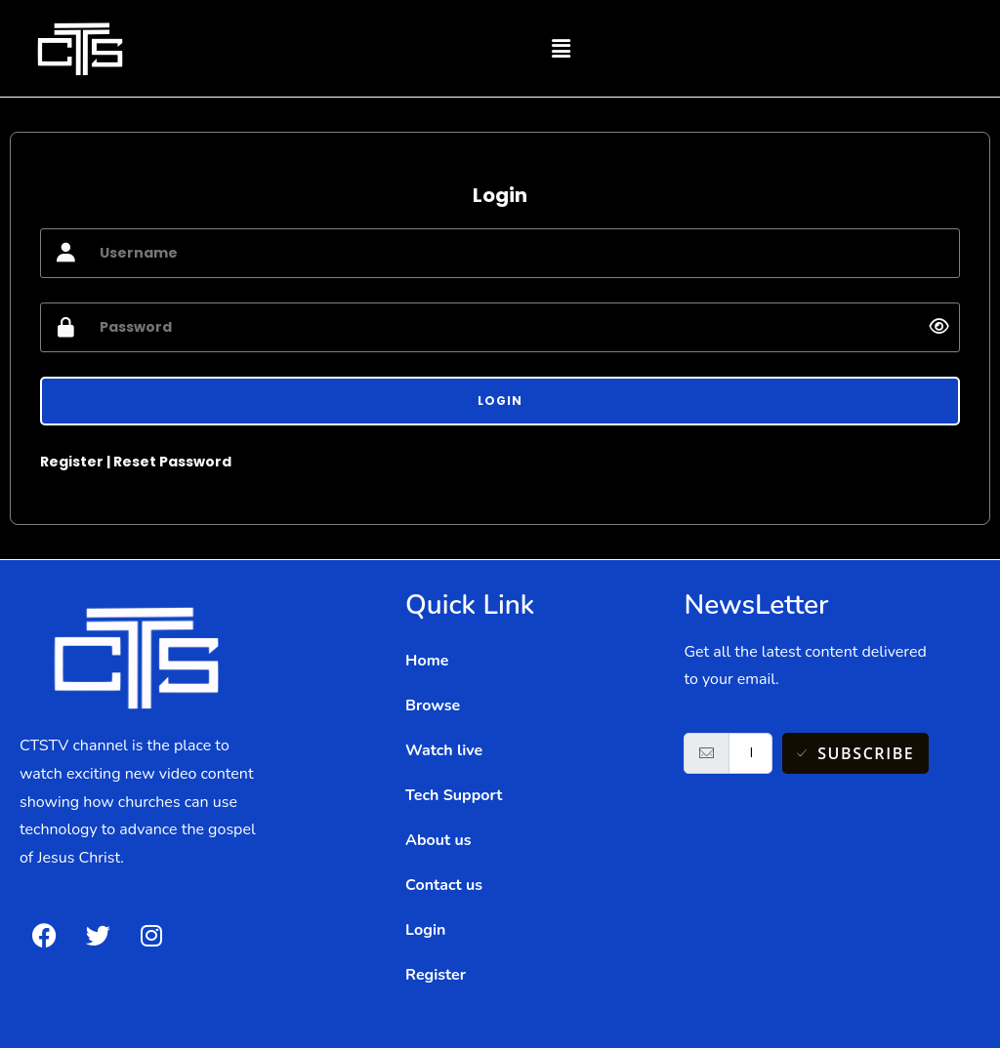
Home (426, 660)
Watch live (443, 750)
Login (425, 930)
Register (72, 461)
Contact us (443, 885)
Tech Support (453, 795)
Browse (432, 705)
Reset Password (172, 461)
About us (438, 840)
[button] (560, 47)
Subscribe (856, 753)
